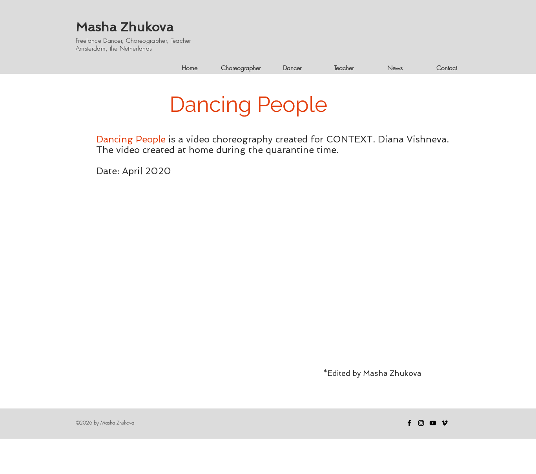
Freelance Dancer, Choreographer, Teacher (133, 40)
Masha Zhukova (124, 27)
